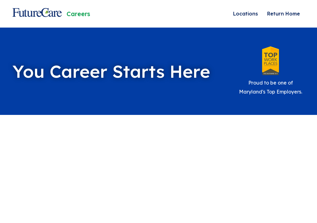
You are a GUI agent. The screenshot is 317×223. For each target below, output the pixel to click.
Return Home (283, 14)
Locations (245, 14)
